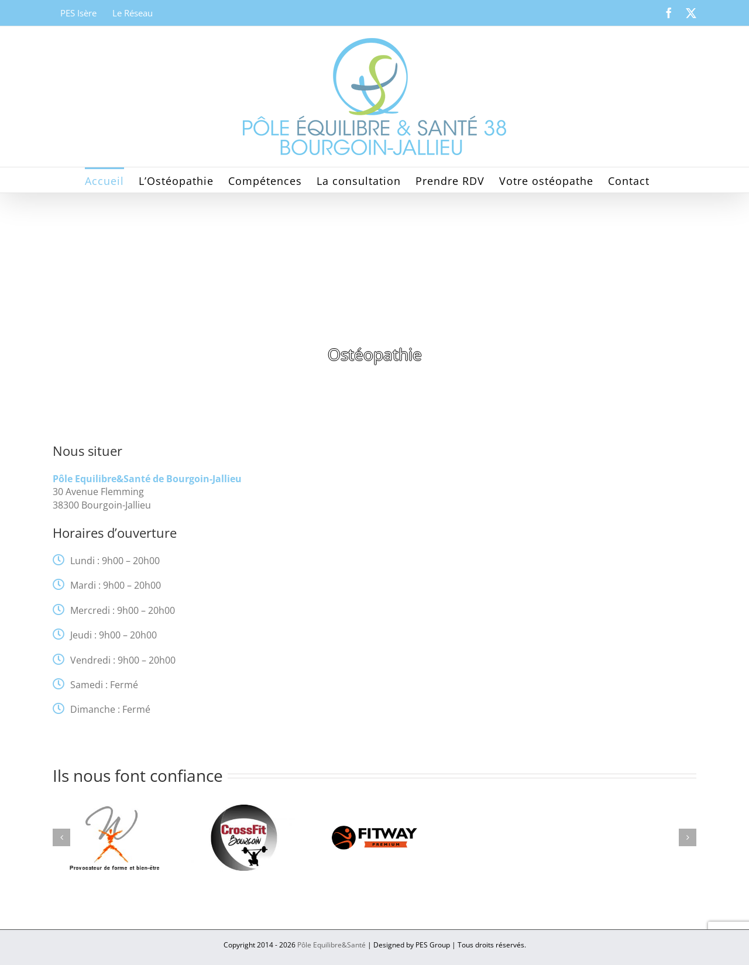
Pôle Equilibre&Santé (331, 945)
